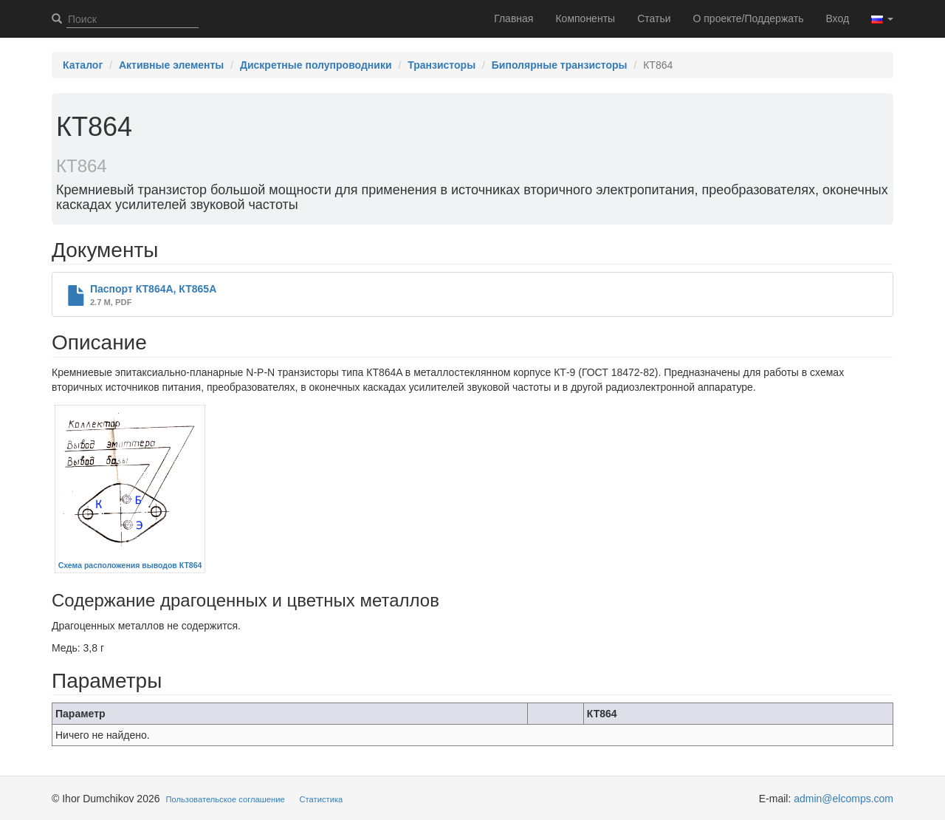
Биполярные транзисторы (560, 65)
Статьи (653, 18)
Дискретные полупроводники (316, 65)
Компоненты (585, 18)
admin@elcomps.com (843, 798)
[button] (882, 18)
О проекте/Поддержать (748, 18)
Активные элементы (171, 65)
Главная (513, 18)
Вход (837, 18)
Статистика (321, 799)
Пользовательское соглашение (225, 799)
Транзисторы (441, 65)
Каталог (83, 65)
